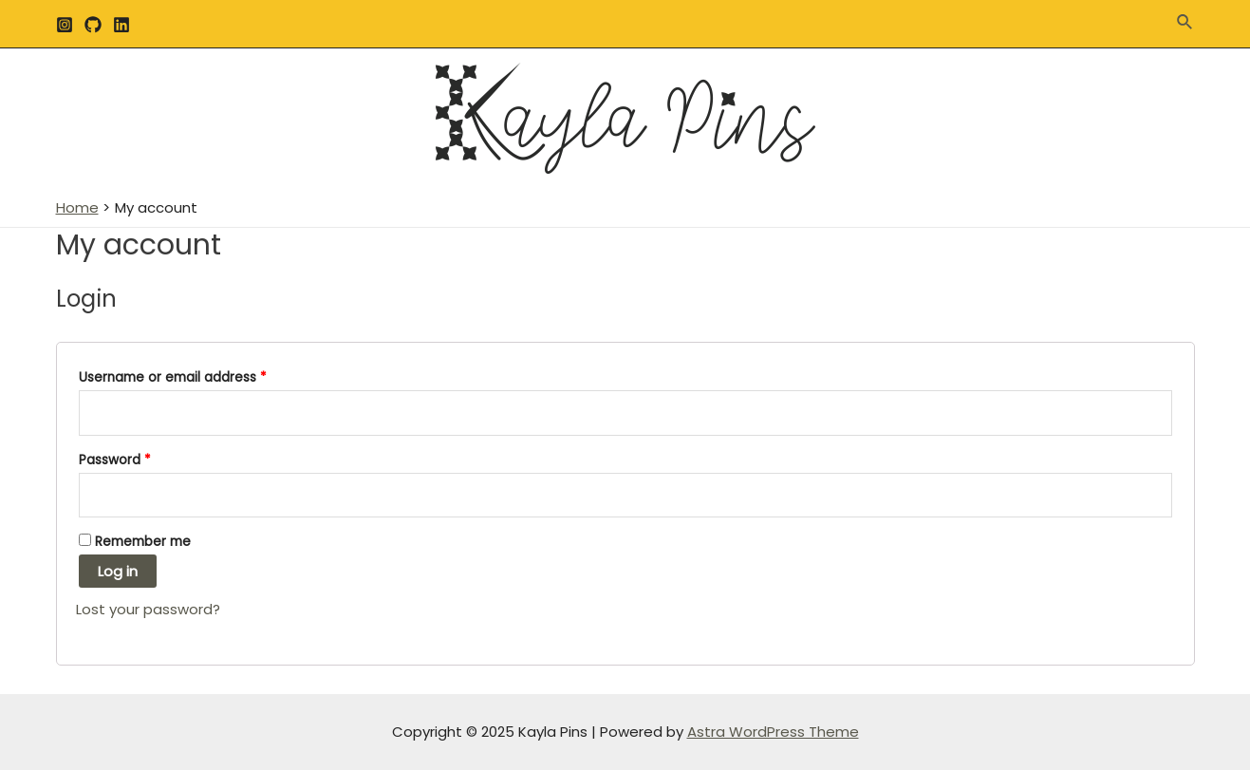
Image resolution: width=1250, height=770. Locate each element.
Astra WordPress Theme (773, 732)
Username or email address (173, 377)
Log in (118, 571)
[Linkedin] (121, 24)
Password (115, 460)
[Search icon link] (1185, 23)
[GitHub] (93, 24)
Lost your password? (148, 609)
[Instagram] (64, 24)
